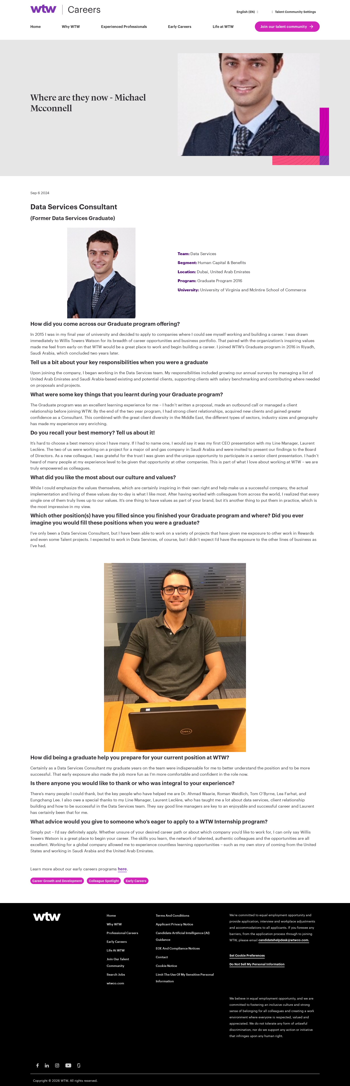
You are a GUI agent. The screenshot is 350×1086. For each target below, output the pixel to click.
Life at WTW (223, 27)
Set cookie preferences (247, 955)
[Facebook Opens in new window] (37, 1065)
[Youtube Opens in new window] (68, 1065)
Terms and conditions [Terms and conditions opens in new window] (172, 915)
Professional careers (122, 933)
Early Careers (117, 941)
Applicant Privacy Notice (174, 924)
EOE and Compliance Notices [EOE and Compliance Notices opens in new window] (178, 948)
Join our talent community (283, 27)
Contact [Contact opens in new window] (162, 957)
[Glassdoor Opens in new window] (78, 1065)
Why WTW (71, 27)
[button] (248, 12)
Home (35, 27)
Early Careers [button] (179, 27)
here (122, 869)
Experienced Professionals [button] (124, 27)
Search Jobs (116, 974)
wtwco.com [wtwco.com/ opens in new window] (115, 983)
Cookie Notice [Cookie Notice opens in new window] (166, 966)
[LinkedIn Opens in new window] (47, 1065)
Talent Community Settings (293, 12)
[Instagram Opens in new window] (57, 1065)
